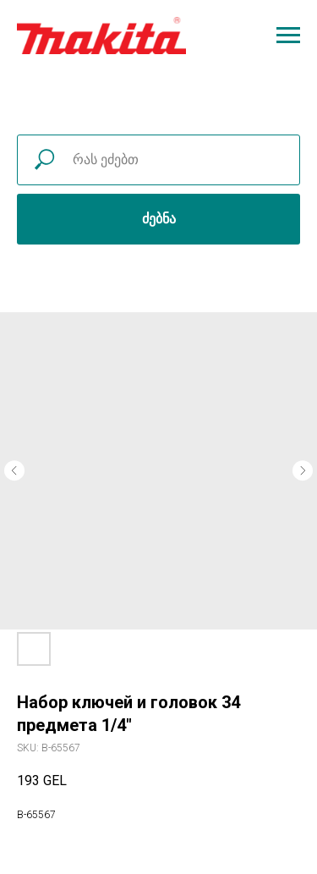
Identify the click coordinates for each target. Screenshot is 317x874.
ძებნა (159, 219)
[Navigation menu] (288, 35)
